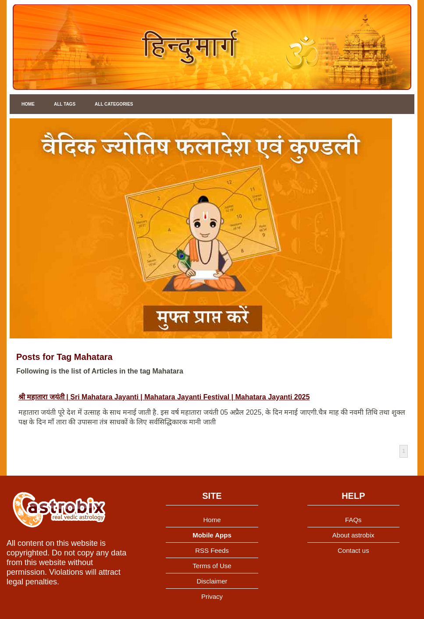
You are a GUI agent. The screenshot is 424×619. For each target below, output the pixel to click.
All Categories (114, 104)
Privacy (212, 596)
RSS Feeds (212, 550)
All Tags (64, 104)
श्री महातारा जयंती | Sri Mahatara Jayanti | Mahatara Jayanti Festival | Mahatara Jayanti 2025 (164, 397)
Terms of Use (211, 565)
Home (28, 104)
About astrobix (353, 535)
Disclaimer (211, 581)
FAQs (353, 519)
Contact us (353, 550)
